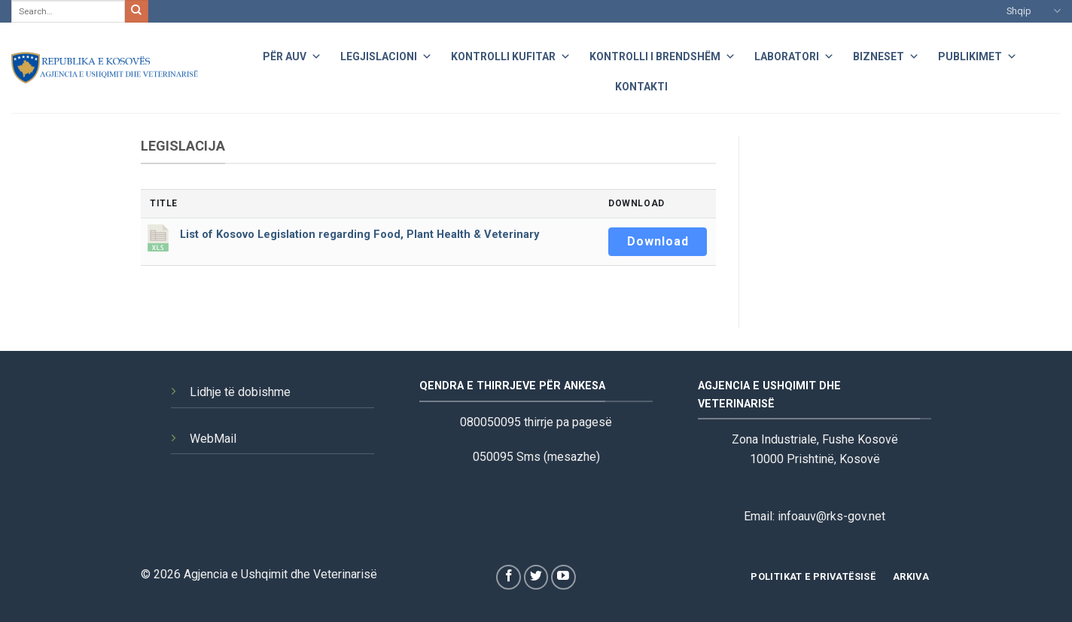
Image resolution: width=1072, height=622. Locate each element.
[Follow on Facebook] (508, 577)
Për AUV (292, 54)
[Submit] (136, 11)
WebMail (213, 438)
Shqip (1034, 11)
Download (658, 241)
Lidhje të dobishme (240, 392)
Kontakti (641, 87)
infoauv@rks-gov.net (831, 516)
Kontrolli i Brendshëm (662, 54)
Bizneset (886, 54)
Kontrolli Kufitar (511, 54)
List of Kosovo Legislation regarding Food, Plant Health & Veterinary (359, 234)
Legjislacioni (386, 54)
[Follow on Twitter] (536, 577)
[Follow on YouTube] (563, 577)
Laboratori (794, 54)
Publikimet (977, 54)
